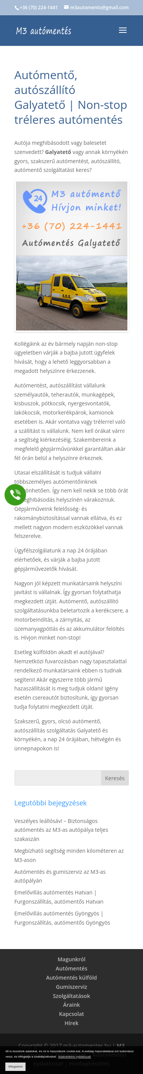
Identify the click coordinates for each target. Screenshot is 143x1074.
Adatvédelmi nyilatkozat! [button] (74, 1056)
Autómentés (71, 968)
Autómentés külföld (71, 977)
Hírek (71, 1023)
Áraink (71, 1004)
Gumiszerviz (71, 986)
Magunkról (71, 959)
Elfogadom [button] (15, 1066)
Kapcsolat (71, 1013)
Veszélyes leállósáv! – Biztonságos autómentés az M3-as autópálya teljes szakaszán (61, 830)
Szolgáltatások (71, 995)
